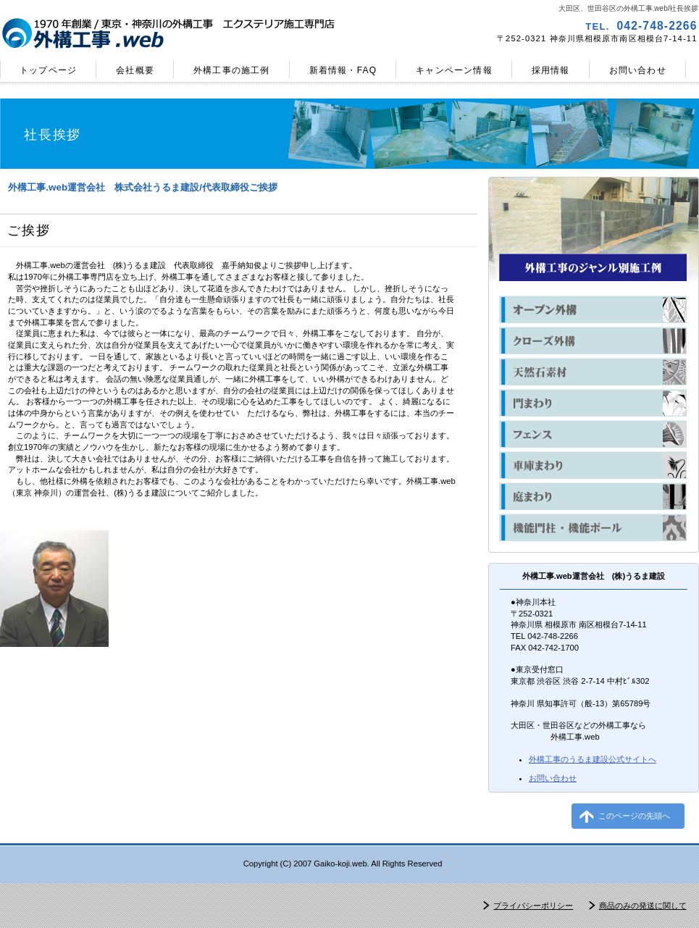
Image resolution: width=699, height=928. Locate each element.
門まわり (593, 403)
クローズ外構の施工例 (593, 340)
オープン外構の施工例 (593, 309)
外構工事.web (172, 33)
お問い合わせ (553, 778)
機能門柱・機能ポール (593, 527)
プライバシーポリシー (533, 905)
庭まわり (593, 496)
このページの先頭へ (634, 815)
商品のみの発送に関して (643, 905)
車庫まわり (593, 465)
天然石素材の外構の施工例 (593, 371)
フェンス (593, 434)
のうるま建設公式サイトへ (592, 759)
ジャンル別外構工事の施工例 (593, 267)
